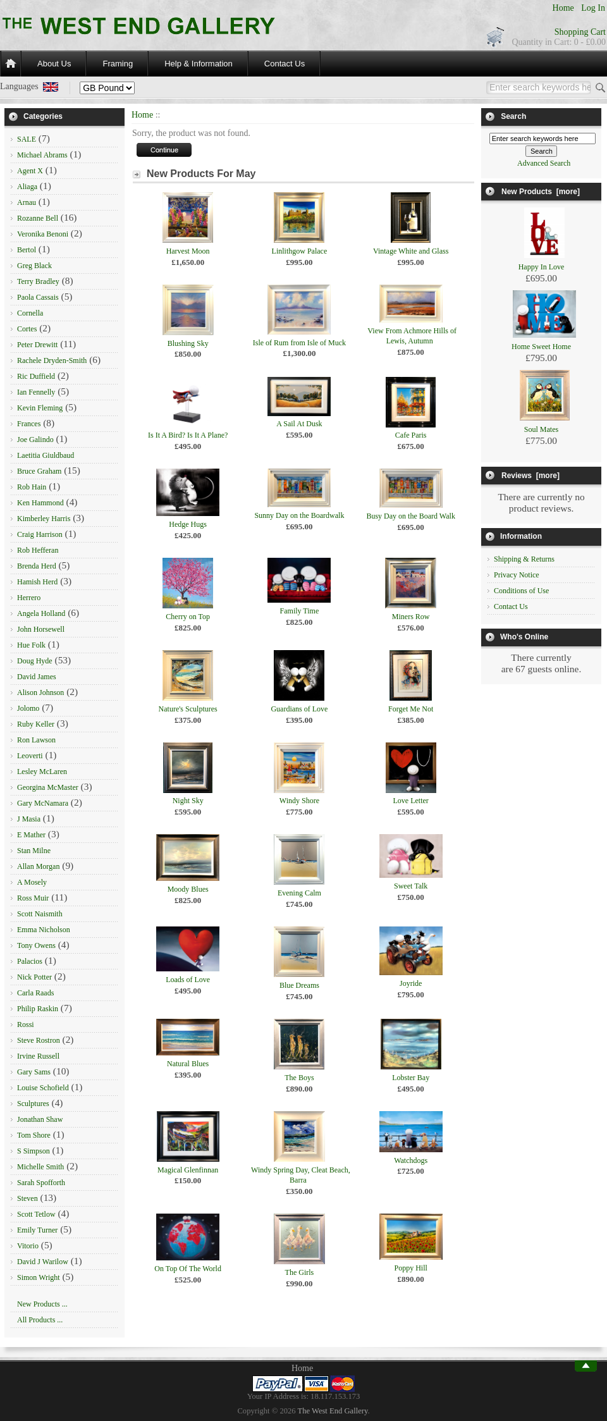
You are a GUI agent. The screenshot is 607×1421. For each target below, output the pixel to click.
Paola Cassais (38, 297)
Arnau (26, 202)
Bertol (26, 249)
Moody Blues (188, 889)
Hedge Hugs (188, 524)
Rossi (25, 1024)
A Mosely (32, 882)
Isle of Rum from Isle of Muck (299, 342)
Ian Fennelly (36, 392)
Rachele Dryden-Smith (52, 360)
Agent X (30, 170)
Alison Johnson (40, 692)
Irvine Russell (38, 1056)
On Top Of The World (187, 1268)
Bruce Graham (39, 471)
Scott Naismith (40, 913)
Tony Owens (36, 945)
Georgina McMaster (47, 787)
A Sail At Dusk (299, 423)
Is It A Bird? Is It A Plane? (188, 435)
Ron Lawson (36, 739)
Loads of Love (188, 979)
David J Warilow (42, 1261)
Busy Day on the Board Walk (410, 516)
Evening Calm (299, 893)
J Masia (28, 819)
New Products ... (42, 1304)
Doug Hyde (34, 660)
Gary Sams (34, 1071)
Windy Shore (299, 800)
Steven (27, 1198)
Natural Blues (188, 1063)
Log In (593, 8)
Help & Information (198, 63)
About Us (54, 63)
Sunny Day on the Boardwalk (299, 515)
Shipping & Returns (524, 559)
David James (36, 676)
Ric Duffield (36, 376)
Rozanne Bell (37, 218)
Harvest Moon (188, 251)
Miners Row (411, 616)
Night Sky (188, 800)
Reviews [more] (530, 475)
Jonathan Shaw (40, 1119)
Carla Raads (35, 992)
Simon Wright (38, 1277)
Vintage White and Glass (410, 251)
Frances (28, 423)
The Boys (299, 1077)
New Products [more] (540, 191)
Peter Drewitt (37, 344)
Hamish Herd (37, 581)
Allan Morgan (38, 866)
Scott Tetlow (36, 1214)
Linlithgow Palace (300, 251)
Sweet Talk (410, 886)
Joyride (411, 983)
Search (513, 116)
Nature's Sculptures (188, 708)
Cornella (30, 313)
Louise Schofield (43, 1087)
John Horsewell (40, 629)
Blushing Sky (188, 343)
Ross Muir (33, 898)
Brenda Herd (36, 566)
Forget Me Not (410, 708)
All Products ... (40, 1319)
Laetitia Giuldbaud (45, 455)
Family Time (299, 610)
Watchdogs (410, 1160)
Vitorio (28, 1245)
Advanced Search (543, 163)
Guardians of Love (299, 708)
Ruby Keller (35, 724)
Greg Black (34, 265)
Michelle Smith (40, 1166)
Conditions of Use (521, 590)
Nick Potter (34, 977)
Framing (117, 63)
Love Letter (411, 800)
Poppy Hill (410, 1268)
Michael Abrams (42, 155)
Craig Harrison (40, 534)
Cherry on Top (188, 616)
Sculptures (33, 1103)
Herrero (28, 597)
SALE (26, 139)
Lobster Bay (410, 1077)
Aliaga (27, 186)
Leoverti (30, 755)
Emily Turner (37, 1230)
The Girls (299, 1272)
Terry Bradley (38, 281)
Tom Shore (34, 1135)
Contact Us (284, 63)
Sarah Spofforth (41, 1182)
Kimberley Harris (43, 518)
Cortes (27, 328)
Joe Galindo (35, 439)
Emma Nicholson (43, 929)
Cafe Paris (411, 435)
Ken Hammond (40, 502)
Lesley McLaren (42, 771)
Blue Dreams (299, 985)
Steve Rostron (38, 1040)
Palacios (29, 961)
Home (563, 8)
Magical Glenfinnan (187, 1170)
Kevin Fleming (40, 407)
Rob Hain (31, 487)
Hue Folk (31, 645)
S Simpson (33, 1151)
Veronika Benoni (42, 234)
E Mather (31, 834)
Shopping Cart (580, 32)
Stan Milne (34, 850)
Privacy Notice (516, 574)
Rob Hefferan (37, 550)
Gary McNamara (42, 803)
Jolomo (28, 708)
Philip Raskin (37, 1008)
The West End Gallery (333, 1410)
